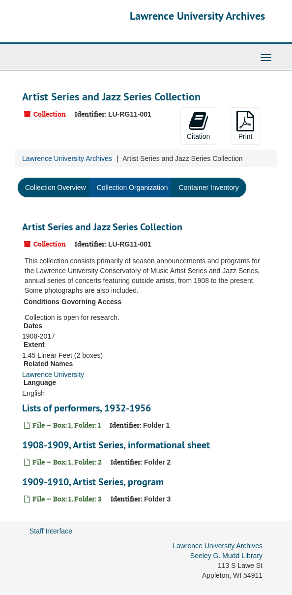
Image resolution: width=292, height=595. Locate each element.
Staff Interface (50, 531)
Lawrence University (53, 374)
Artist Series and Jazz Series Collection (102, 226)
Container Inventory (208, 187)
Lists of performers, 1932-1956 (86, 408)
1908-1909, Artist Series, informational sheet (116, 444)
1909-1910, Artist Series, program (93, 481)
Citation (198, 125)
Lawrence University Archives (197, 16)
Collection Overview (55, 187)
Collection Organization (132, 187)
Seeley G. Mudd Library (226, 556)
